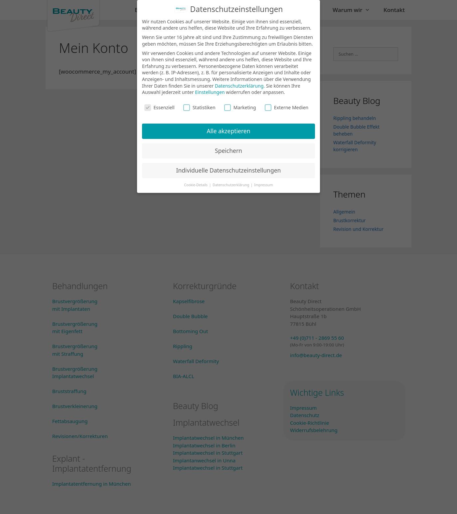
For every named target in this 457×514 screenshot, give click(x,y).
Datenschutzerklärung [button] (231, 181)
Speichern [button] (228, 147)
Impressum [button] (263, 181)
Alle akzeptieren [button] (228, 127)
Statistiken (199, 103)
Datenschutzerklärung (239, 82)
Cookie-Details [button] (196, 181)
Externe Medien (286, 103)
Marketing (240, 103)
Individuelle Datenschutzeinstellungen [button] (228, 166)
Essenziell (159, 103)
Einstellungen (210, 88)
